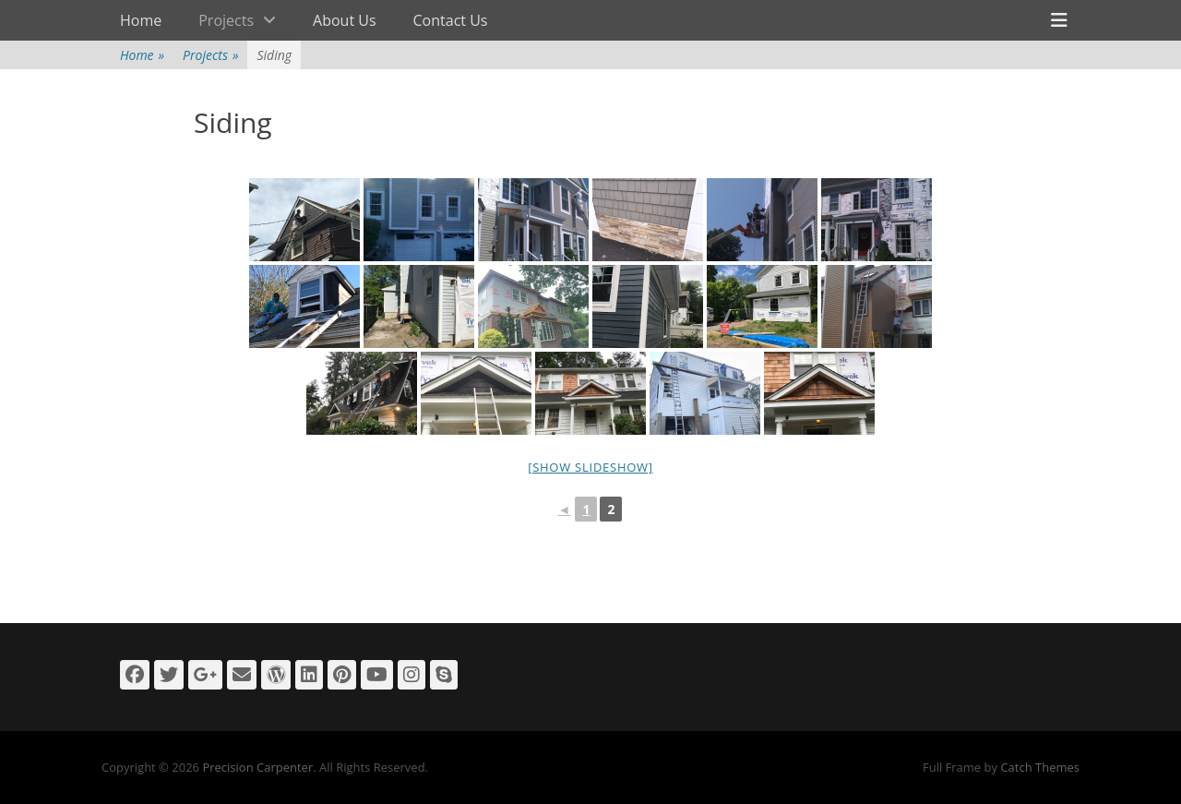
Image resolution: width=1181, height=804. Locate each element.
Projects (226, 20)
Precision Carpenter (257, 767)
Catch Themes (1040, 767)
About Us (344, 20)
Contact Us (450, 20)
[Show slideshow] (590, 467)
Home (140, 20)
